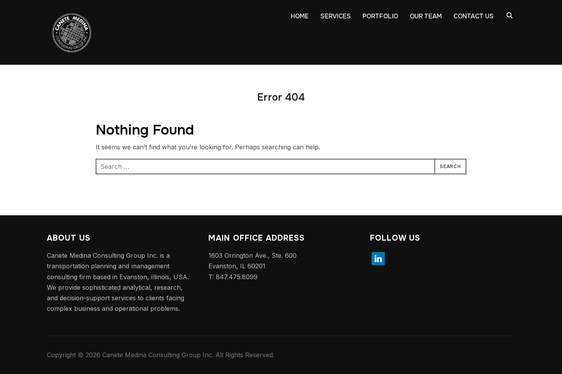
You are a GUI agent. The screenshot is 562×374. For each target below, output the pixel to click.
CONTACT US (474, 16)
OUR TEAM (426, 16)
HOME (300, 16)
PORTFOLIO (380, 16)
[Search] (509, 15)
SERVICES (335, 16)
